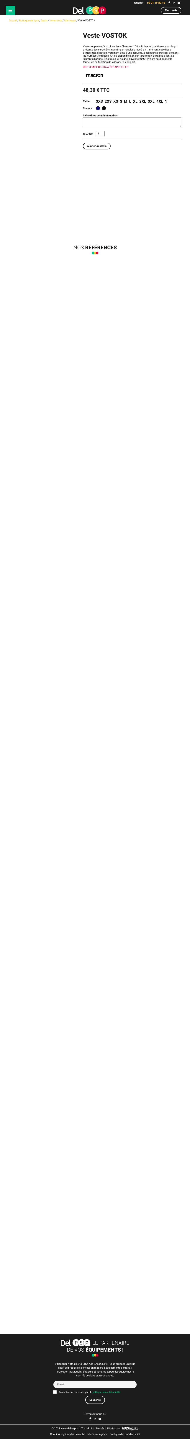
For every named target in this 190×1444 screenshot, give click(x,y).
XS (115, 101)
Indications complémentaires (100, 116)
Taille (86, 101)
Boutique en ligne (29, 20)
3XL (151, 101)
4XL (159, 101)
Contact (138, 3)
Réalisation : (122, 1433)
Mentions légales (97, 1439)
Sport (44, 20)
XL (135, 101)
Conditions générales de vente (67, 1439)
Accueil (13, 20)
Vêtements (56, 20)
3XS (99, 101)
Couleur (87, 108)
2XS (108, 101)
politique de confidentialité (106, 1397)
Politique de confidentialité (125, 1439)
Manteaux (70, 20)
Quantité (88, 134)
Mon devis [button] (171, 10)
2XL (142, 101)
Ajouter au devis (97, 146)
